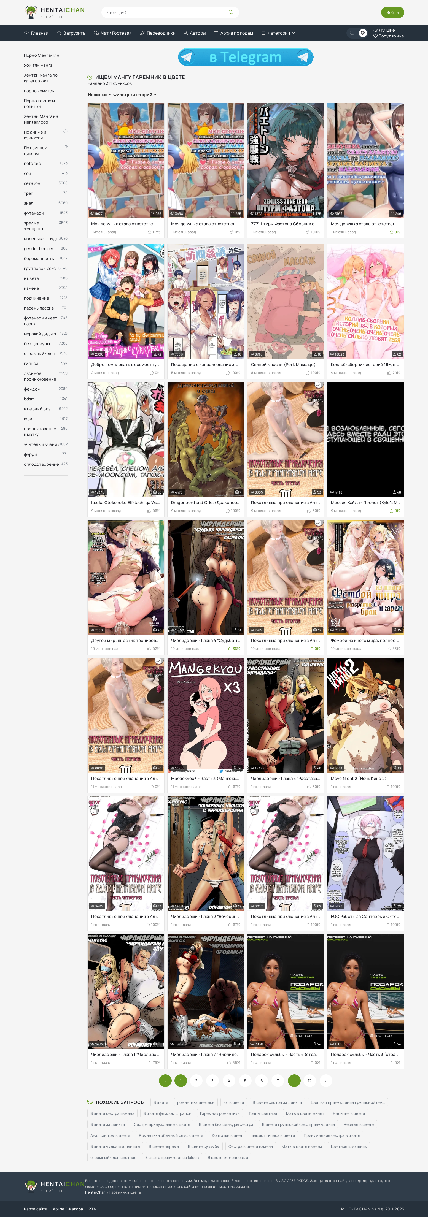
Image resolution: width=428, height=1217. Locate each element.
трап (29, 193)
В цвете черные (164, 1146)
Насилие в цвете (349, 1113)
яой (27, 173)
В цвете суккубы (204, 1146)
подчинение (36, 298)
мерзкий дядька (40, 334)
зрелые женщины (33, 226)
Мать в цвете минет (305, 1113)
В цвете (161, 1102)
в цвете (31, 278)
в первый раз (37, 409)
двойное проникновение (40, 376)
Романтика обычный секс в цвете (171, 1135)
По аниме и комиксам (46, 135)
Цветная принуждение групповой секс (348, 1102)
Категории (276, 33)
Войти (392, 12)
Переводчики (158, 33)
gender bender (38, 248)
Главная (36, 33)
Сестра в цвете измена (250, 1146)
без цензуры (37, 343)
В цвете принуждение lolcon (172, 1157)
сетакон (32, 183)
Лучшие (384, 30)
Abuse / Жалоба (68, 1208)
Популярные (388, 36)
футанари (34, 213)
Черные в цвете (359, 1124)
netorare (32, 163)
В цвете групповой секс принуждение (298, 1124)
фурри (30, 454)
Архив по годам (233, 33)
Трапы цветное (263, 1113)
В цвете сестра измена (112, 1113)
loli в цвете (234, 1102)
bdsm (29, 399)
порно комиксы (39, 91)
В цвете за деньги (107, 1124)
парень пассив (39, 308)
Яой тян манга (38, 65)
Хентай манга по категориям (41, 78)
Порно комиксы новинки (39, 103)
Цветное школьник (349, 1146)
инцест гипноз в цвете (273, 1135)
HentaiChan (95, 1192)
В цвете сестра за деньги (277, 1102)
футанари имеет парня (41, 321)
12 (310, 1080)
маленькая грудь (41, 239)
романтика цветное (196, 1102)
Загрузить (71, 33)
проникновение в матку (40, 431)
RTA (92, 1208)
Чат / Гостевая (113, 33)
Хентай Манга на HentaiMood (41, 119)
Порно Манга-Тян (42, 55)
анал (29, 203)
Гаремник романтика (219, 1113)
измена (31, 288)
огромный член (39, 353)
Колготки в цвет (227, 1135)
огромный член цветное (113, 1157)
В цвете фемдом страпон (167, 1113)
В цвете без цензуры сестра (226, 1124)
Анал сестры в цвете (110, 1135)
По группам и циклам (46, 150)
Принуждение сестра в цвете (332, 1135)
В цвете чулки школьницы (115, 1146)
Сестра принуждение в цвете (162, 1124)
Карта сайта (35, 1208)
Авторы (195, 33)
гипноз (31, 363)
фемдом (32, 389)
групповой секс (40, 268)
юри (28, 419)
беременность (39, 258)
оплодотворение (41, 464)
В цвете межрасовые (228, 1157)
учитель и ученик (42, 444)
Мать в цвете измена (302, 1146)
